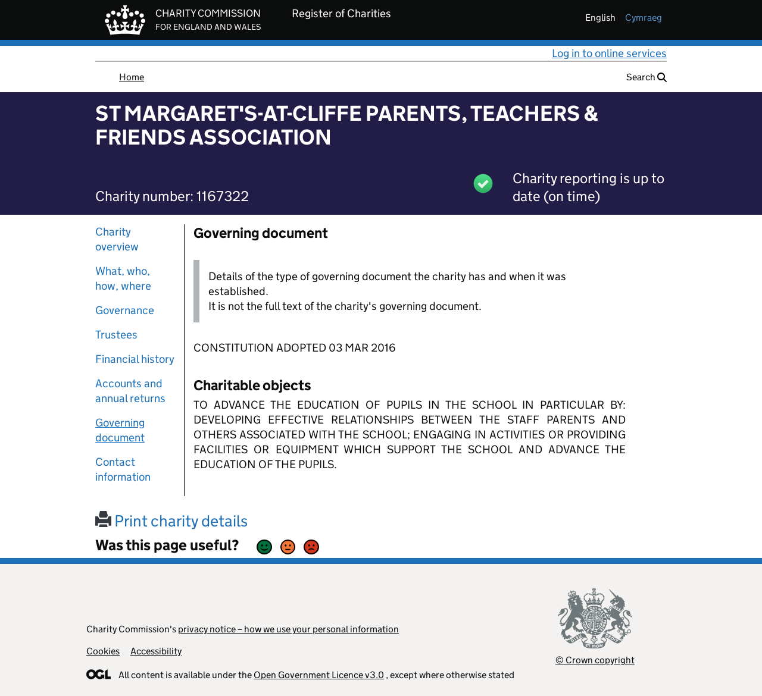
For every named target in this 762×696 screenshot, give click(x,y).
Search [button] (646, 77)
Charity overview (117, 239)
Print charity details (171, 521)
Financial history (134, 359)
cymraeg (643, 17)
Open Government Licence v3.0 (319, 675)
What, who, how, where (123, 278)
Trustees (116, 334)
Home (131, 77)
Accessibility (156, 651)
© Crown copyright (595, 660)
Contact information (123, 469)
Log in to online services (609, 53)
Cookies (103, 651)
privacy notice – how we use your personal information (288, 629)
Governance (124, 310)
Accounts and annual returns (130, 391)
